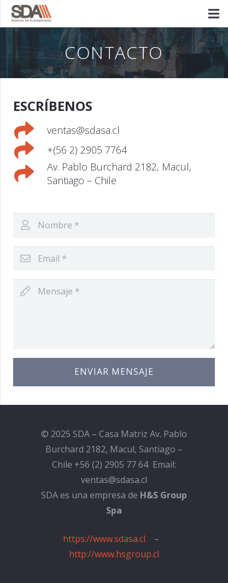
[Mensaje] (114, 314)
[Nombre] (114, 225)
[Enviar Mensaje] (114, 372)
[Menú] (213, 13)
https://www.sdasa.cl (104, 539)
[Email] (114, 258)
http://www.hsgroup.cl (114, 554)
